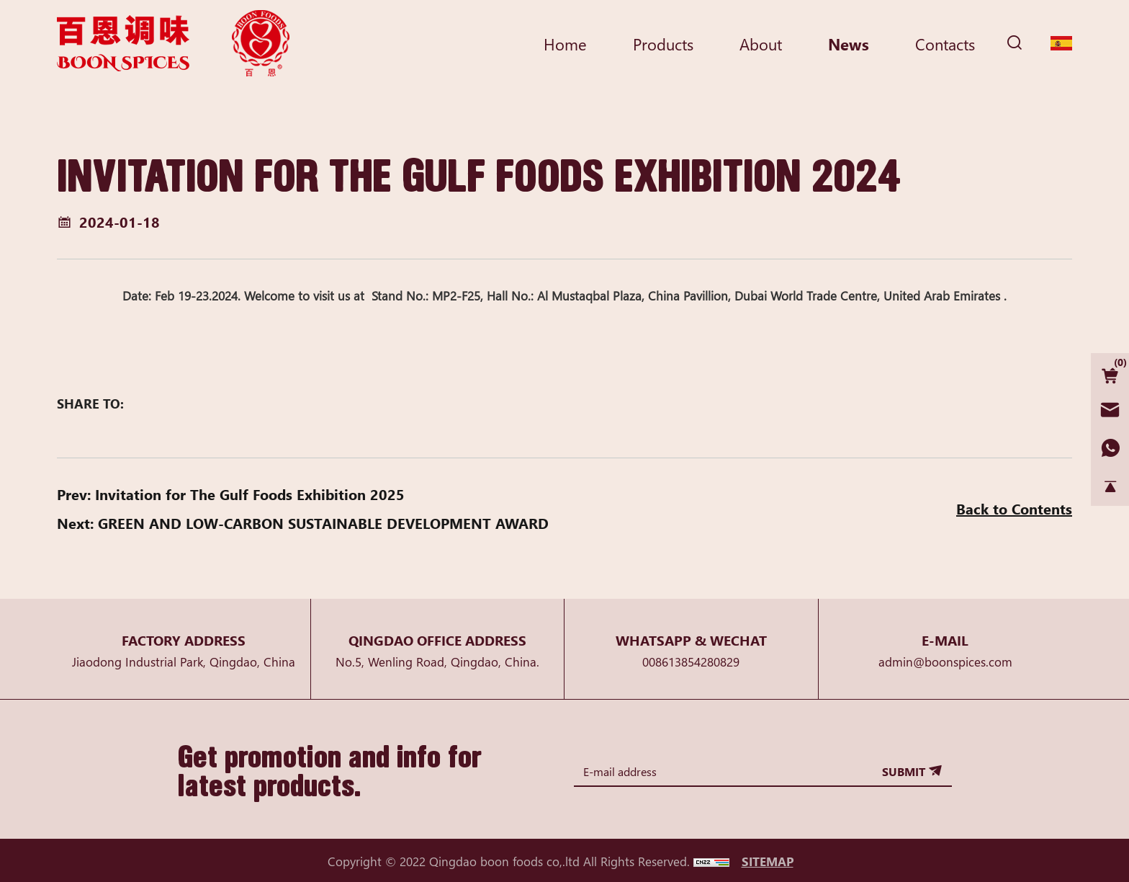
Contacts (945, 43)
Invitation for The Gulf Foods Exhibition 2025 (250, 494)
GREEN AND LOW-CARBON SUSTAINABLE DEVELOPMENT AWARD (323, 522)
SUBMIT (903, 771)
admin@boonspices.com (945, 661)
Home (565, 43)
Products (663, 43)
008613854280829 (690, 661)
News (848, 43)
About (760, 43)
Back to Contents (1014, 508)
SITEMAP (767, 860)
